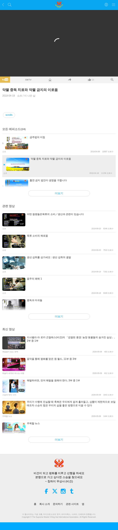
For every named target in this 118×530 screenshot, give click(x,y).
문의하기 (58, 504)
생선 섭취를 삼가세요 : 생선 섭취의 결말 (49, 257)
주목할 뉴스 (33, 423)
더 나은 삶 (29, 95)
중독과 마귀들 (34, 300)
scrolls (9, 115)
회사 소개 (44, 504)
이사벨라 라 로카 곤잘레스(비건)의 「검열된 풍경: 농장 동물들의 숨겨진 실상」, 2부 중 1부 (71, 339)
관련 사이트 (72, 504)
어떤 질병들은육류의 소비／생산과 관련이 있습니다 (55, 214)
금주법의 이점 (37, 137)
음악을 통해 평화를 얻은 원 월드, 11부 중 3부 (52, 359)
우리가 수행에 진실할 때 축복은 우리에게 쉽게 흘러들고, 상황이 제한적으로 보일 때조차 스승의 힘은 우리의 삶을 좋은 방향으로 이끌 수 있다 (71, 404)
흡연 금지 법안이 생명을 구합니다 (48, 180)
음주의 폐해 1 (34, 278)
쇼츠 (19, 95)
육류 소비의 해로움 (37, 235)
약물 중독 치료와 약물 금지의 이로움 (51, 158)
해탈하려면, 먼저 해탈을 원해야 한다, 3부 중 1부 (53, 380)
